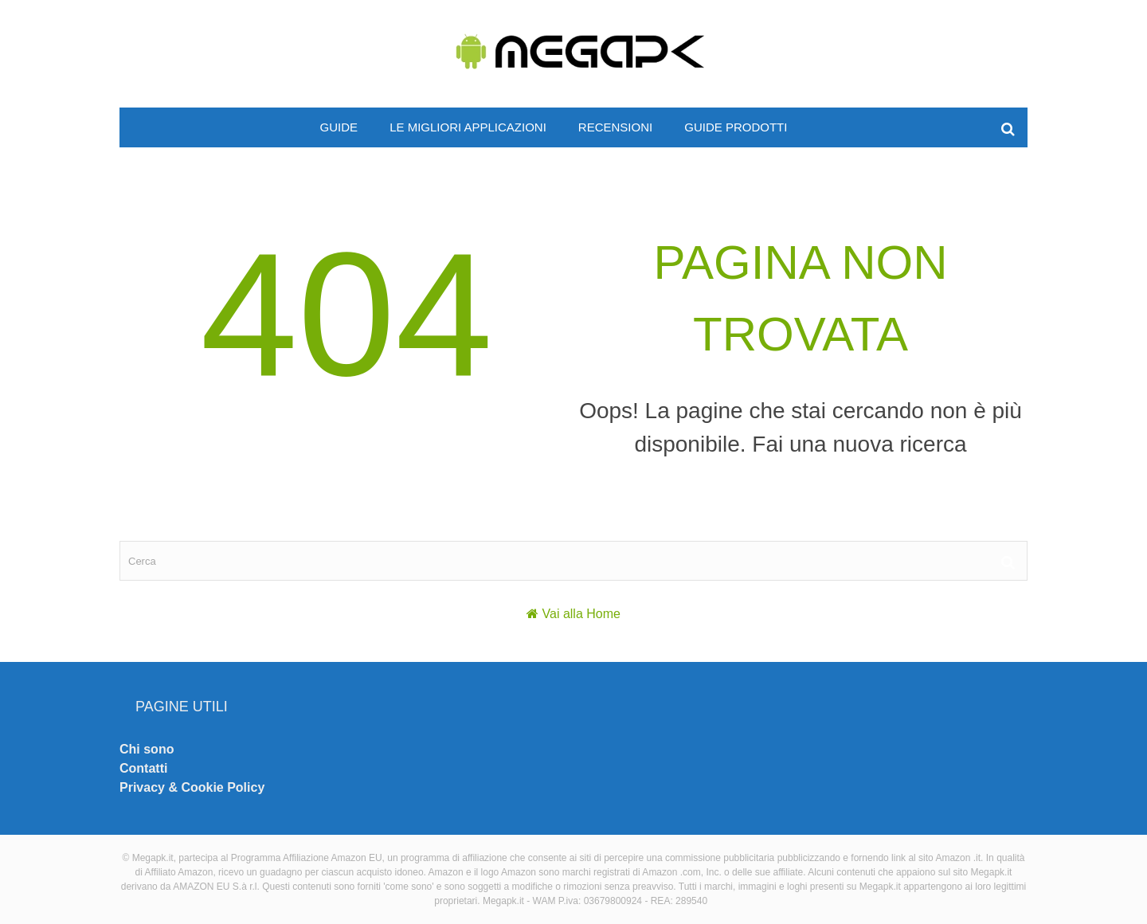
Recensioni (615, 127)
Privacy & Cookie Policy (191, 787)
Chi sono (146, 749)
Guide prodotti (735, 127)
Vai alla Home (581, 614)
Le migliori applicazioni (468, 127)
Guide (339, 127)
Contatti (143, 768)
